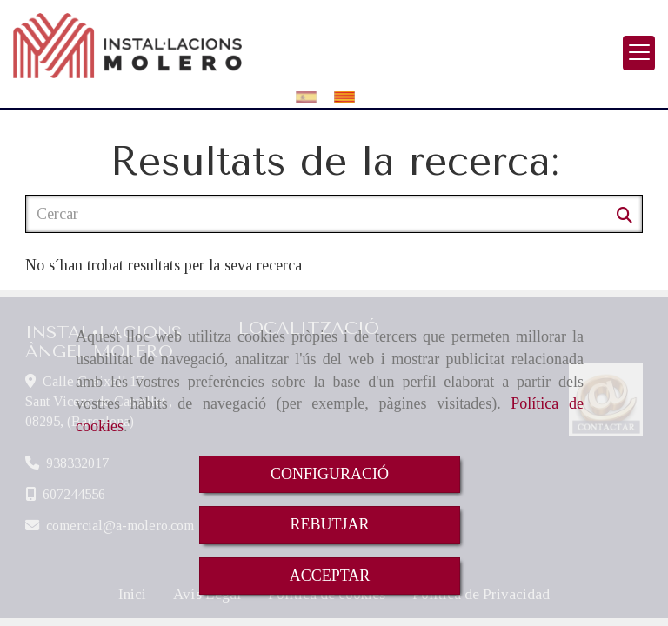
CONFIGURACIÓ (330, 474)
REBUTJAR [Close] (329, 524)
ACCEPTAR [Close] (330, 575)
